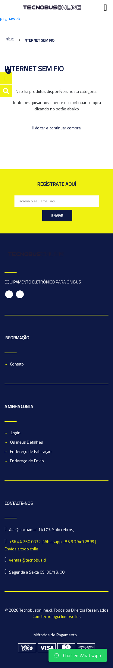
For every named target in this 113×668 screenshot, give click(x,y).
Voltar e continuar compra (56, 128)
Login (15, 432)
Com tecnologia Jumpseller (56, 616)
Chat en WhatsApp (78, 655)
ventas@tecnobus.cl (27, 560)
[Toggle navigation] (105, 7)
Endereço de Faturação (31, 451)
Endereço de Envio (27, 460)
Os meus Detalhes (26, 442)
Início (9, 39)
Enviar (57, 215)
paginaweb (10, 18)
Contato (17, 364)
